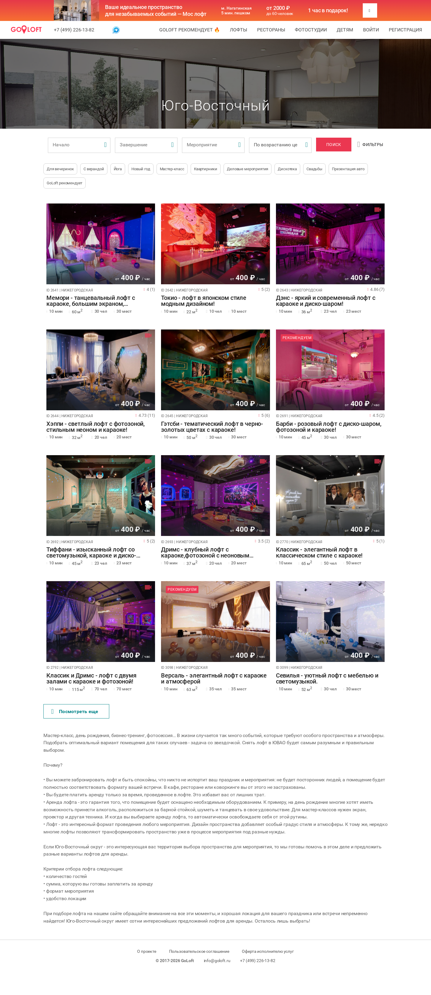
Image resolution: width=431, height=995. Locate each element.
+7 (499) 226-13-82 (74, 30)
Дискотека (287, 169)
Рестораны (271, 30)
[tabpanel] (100, 243)
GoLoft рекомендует (64, 183)
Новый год (140, 169)
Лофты (238, 30)
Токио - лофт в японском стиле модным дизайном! (203, 301)
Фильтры (370, 144)
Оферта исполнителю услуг (268, 951)
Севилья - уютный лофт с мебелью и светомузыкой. (327, 678)
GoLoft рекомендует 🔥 (189, 30)
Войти (371, 30)
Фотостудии (311, 30)
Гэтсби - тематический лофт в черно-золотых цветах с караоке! (212, 427)
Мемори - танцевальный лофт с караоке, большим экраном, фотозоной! (90, 301)
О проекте (146, 951)
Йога (118, 169)
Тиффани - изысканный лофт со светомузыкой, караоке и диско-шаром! (91, 552)
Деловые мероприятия (247, 169)
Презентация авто (348, 169)
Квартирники (205, 169)
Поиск (333, 144)
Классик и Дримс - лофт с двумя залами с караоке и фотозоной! (91, 678)
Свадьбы (314, 169)
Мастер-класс (172, 169)
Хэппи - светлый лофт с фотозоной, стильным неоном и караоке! (95, 427)
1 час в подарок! (328, 10)
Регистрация (405, 30)
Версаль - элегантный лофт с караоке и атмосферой (214, 678)
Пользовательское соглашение (199, 951)
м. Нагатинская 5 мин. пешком (236, 10)
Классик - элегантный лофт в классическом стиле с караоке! (319, 552)
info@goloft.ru (217, 960)
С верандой (94, 169)
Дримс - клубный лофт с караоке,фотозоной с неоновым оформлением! (205, 552)
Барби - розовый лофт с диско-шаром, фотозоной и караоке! (328, 427)
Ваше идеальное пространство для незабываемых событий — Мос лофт (156, 10)
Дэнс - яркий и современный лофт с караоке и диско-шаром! (325, 301)
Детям (345, 30)
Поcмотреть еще (74, 711)
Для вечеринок (60, 169)
